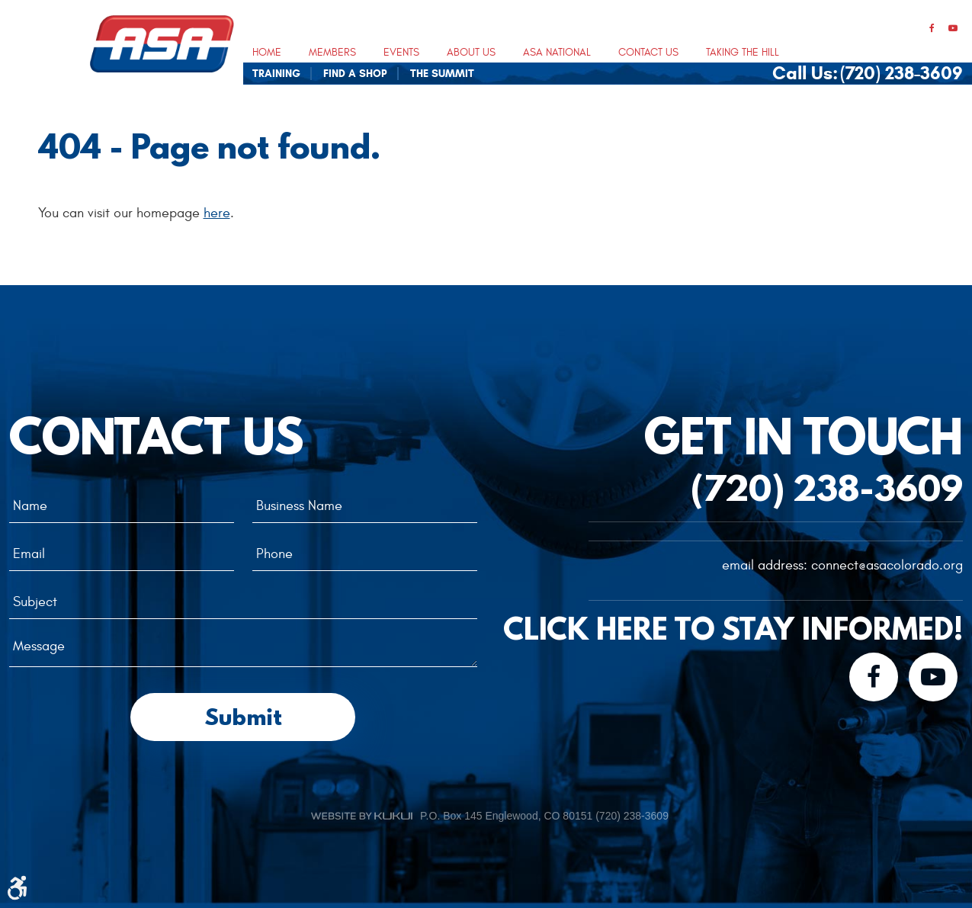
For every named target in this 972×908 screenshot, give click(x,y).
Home (266, 53)
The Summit (442, 74)
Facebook (932, 29)
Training (276, 74)
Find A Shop (355, 74)
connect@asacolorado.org (887, 565)
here (217, 213)
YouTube (953, 29)
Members (332, 53)
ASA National (557, 53)
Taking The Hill (742, 53)
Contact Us (648, 53)
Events (401, 53)
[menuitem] (266, 52)
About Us (471, 53)
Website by (362, 816)
